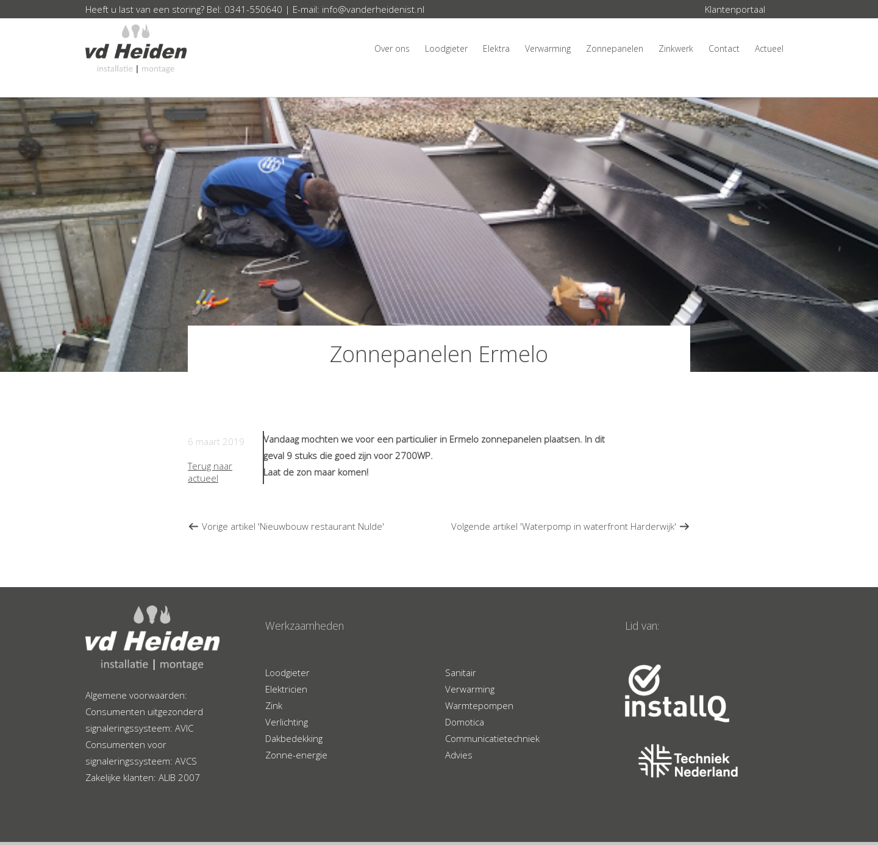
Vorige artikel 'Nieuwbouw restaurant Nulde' (286, 526)
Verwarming (548, 48)
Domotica (464, 722)
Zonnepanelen (614, 48)
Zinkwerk (676, 48)
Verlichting (286, 722)
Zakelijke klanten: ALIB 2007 (142, 777)
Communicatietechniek (492, 738)
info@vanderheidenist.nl (373, 9)
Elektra (496, 48)
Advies (459, 755)
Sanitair (460, 672)
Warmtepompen (479, 705)
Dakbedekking (294, 738)
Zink (273, 705)
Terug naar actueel (210, 472)
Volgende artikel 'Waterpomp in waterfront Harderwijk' (570, 526)
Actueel (769, 48)
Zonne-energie (296, 755)
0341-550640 (253, 9)
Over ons (392, 48)
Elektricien (286, 689)
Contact (724, 48)
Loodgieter (446, 48)
